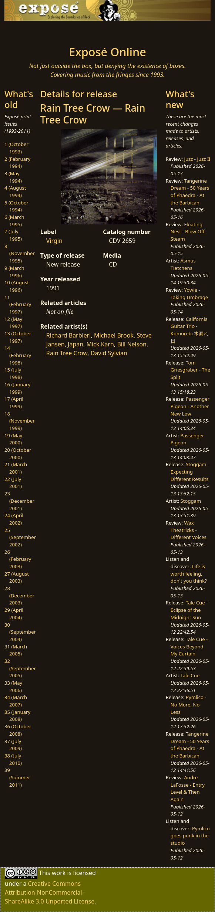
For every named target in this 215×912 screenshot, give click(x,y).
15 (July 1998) (13, 373)
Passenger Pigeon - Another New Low (190, 406)
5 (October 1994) (16, 206)
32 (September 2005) (20, 668)
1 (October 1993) (16, 148)
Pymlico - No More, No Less (188, 704)
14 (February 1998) (17, 355)
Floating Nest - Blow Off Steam (188, 231)
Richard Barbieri (68, 335)
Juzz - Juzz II (197, 159)
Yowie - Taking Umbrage (189, 294)
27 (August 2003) (16, 577)
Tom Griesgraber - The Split (190, 369)
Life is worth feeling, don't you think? (189, 573)
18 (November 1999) (19, 420)
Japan (75, 344)
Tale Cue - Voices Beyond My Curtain (189, 646)
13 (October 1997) (17, 337)
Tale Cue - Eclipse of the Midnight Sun (189, 609)
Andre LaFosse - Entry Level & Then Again (188, 788)
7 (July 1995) (13, 235)
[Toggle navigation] (27, 31)
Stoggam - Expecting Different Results (190, 471)
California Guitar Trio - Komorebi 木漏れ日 (190, 330)
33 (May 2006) (13, 686)
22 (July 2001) (13, 483)
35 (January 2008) (17, 716)
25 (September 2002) (20, 537)
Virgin (54, 241)
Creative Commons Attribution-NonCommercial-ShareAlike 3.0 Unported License (49, 892)
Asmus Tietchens (183, 264)
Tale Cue (190, 675)
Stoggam (191, 501)
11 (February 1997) (17, 304)
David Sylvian (109, 353)
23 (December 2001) (19, 500)
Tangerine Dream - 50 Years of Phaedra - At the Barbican (190, 191)
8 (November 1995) (19, 253)
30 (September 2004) (20, 632)
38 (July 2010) (13, 759)
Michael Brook (114, 335)
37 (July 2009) (13, 745)
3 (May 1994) (13, 177)
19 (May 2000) (13, 439)
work (58, 873)
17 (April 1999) (13, 403)
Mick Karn (100, 344)
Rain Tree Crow (66, 353)
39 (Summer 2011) (17, 777)
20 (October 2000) (17, 454)
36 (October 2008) (17, 730)
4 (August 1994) (15, 191)
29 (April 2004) (13, 614)
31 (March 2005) (15, 650)
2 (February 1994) (17, 163)
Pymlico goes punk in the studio (190, 835)
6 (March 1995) (14, 221)
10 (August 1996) (16, 286)
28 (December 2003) (19, 595)
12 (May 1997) (13, 323)
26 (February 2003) (17, 559)
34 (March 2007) (15, 701)
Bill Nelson (132, 344)
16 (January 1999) (17, 388)
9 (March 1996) (14, 272)
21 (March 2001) (15, 468)
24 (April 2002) (13, 519)
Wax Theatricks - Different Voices (188, 529)
